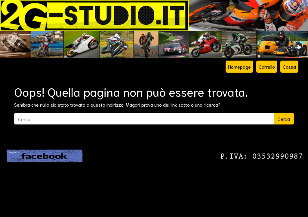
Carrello (267, 66)
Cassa (289, 66)
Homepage (239, 66)
